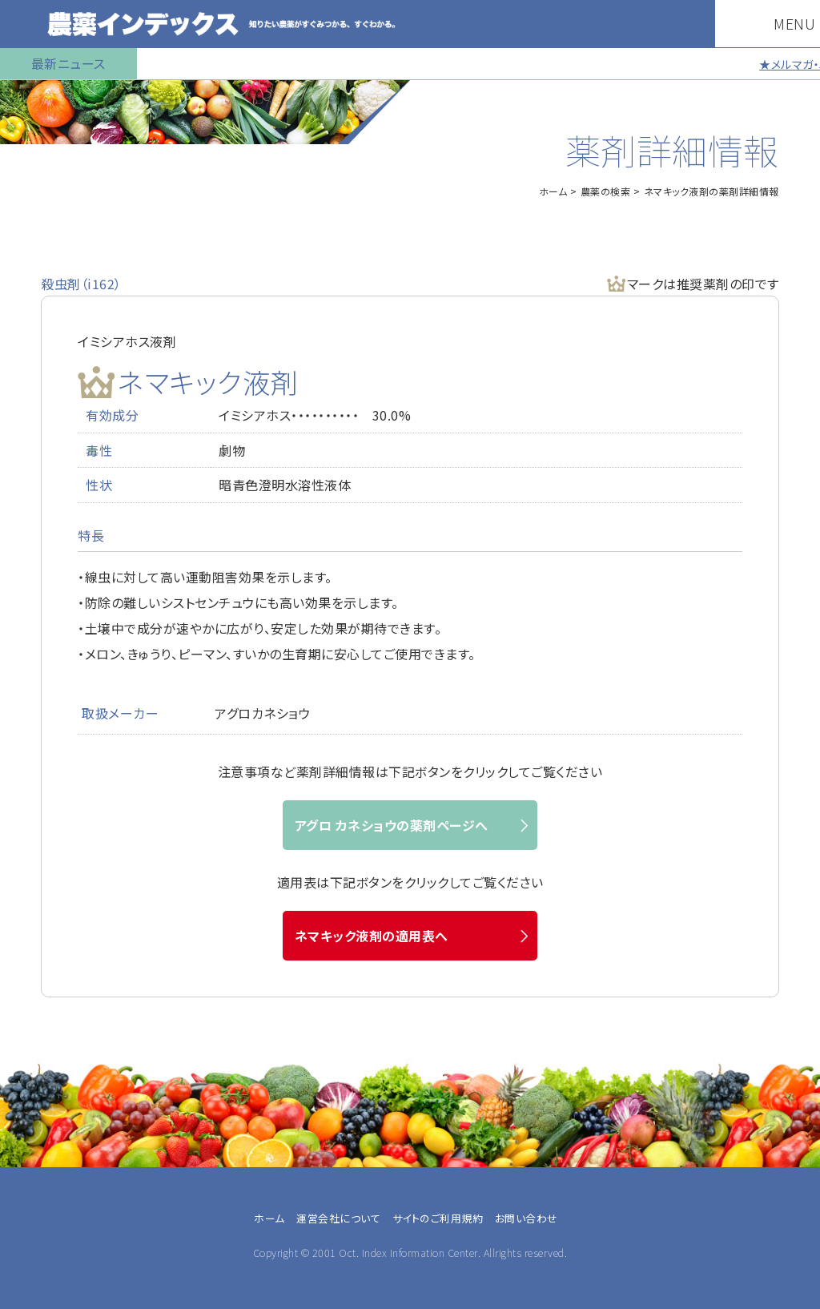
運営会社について (338, 1218)
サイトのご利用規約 (438, 1218)
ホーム (553, 191)
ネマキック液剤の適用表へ (371, 935)
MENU (779, 23)
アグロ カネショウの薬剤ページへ (391, 825)
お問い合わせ (526, 1218)
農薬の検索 (606, 191)
